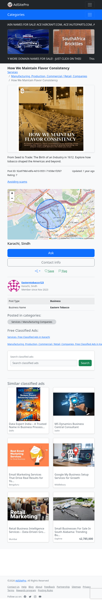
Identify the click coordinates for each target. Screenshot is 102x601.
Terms (10, 590)
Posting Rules (45, 590)
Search (85, 363)
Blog (31, 586)
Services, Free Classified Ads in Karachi (28, 337)
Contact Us (13, 586)
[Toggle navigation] (90, 4)
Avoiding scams (17, 182)
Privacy (87, 586)
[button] (12, 193)
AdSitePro (21, 4)
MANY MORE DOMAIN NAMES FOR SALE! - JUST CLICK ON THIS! (43, 59)
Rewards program (26, 590)
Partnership (63, 586)
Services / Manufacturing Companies (31, 321)
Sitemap (76, 586)
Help (24, 586)
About (38, 586)
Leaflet (53, 238)
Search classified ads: (22, 356)
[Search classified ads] (43, 363)
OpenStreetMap (77, 238)
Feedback (49, 586)
